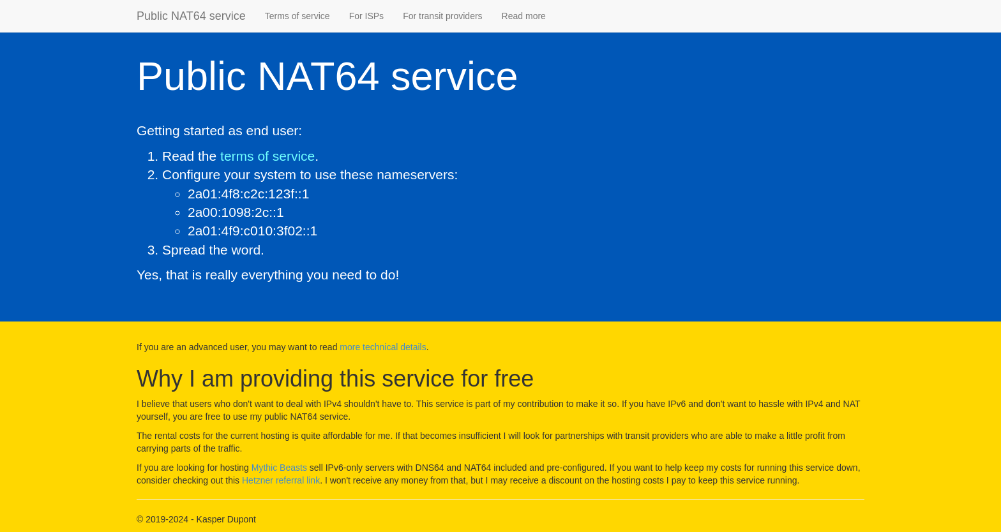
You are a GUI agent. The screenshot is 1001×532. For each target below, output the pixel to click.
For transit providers (442, 16)
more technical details (383, 347)
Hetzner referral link (281, 480)
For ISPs (366, 16)
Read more (524, 16)
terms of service (267, 156)
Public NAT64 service (191, 16)
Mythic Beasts (279, 467)
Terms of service (297, 16)
